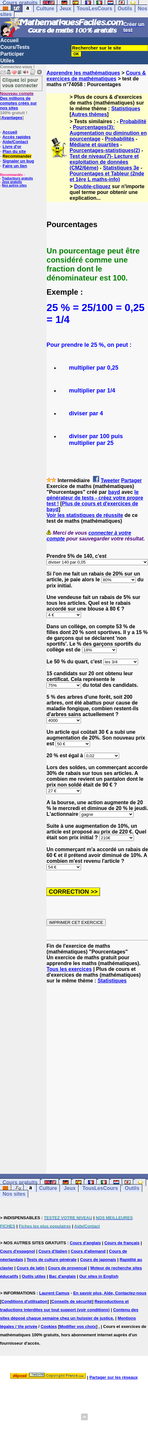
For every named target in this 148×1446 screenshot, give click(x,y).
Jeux (65, 8)
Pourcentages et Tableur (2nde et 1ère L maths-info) (107, 176)
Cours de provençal (67, 1268)
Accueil (9, 40)
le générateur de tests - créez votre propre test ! (94, 497)
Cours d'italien (52, 1251)
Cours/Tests (14, 47)
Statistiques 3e (121, 167)
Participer (12, 54)
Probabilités (120, 139)
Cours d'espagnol (17, 1251)
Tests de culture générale (52, 1259)
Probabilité (133, 121)
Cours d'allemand (88, 1251)
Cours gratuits (20, 1182)
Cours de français (122, 1242)
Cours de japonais (98, 1259)
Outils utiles (33, 1276)
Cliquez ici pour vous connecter (20, 82)
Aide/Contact (15, 141)
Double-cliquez (92, 186)
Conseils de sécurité (72, 1301)
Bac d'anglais (62, 1276)
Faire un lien (15, 165)
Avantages (11, 117)
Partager (131, 480)
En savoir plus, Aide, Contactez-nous (109, 1293)
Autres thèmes (89, 114)
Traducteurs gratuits (17, 178)
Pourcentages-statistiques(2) (105, 150)
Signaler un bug (18, 161)
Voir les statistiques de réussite (84, 515)
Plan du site (14, 151)
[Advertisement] (64, 1073)
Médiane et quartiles (94, 144)
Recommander (17, 156)
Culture (45, 8)
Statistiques (125, 108)
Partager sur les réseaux (113, 1377)
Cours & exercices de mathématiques (96, 75)
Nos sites (14, 1194)
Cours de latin (31, 1268)
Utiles (7, 60)
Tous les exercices (69, 969)
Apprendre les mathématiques (83, 73)
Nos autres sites (14, 185)
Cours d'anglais (85, 1242)
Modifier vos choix (78, 1326)
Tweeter (110, 480)
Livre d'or (12, 146)
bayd (114, 492)
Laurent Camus (54, 1293)
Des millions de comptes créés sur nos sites (18, 100)
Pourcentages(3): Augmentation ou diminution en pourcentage (108, 133)
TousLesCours (94, 8)
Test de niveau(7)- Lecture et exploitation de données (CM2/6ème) (104, 161)
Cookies (49, 1326)
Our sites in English (98, 1276)
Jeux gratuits (12, 182)
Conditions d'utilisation (24, 1301)
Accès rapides (16, 136)
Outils (125, 8)
